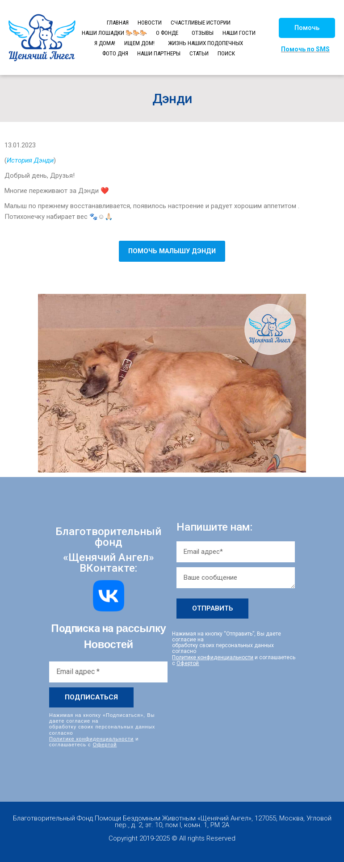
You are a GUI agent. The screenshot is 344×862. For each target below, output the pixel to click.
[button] (307, 28)
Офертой (105, 744)
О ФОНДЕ (167, 32)
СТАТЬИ (199, 53)
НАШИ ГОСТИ (239, 32)
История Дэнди (30, 160)
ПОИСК (226, 53)
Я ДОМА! (104, 43)
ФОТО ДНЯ (115, 53)
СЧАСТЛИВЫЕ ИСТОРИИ (201, 22)
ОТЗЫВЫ (203, 32)
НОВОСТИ (150, 22)
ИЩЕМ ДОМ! (139, 43)
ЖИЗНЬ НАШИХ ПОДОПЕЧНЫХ (205, 43)
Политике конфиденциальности (91, 738)
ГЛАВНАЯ (118, 22)
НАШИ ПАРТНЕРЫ (158, 53)
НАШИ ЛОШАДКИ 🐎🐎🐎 (114, 32)
